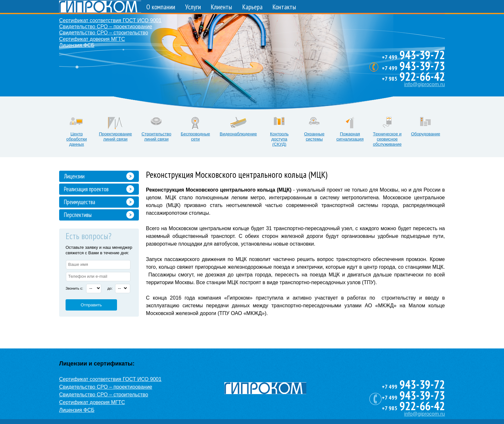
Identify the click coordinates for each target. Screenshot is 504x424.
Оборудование (425, 133)
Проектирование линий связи (115, 136)
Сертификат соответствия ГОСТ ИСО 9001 (110, 20)
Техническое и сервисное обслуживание (387, 139)
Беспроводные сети (195, 136)
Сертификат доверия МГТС (92, 39)
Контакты (284, 6)
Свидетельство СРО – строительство (103, 32)
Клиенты (221, 6)
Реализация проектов (86, 189)
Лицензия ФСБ (76, 45)
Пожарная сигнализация (350, 136)
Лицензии (74, 176)
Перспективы (78, 215)
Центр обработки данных (76, 139)
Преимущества (79, 202)
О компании (160, 6)
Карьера (252, 6)
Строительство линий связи (156, 136)
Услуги (193, 6)
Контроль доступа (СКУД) (279, 139)
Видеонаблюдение (238, 133)
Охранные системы (314, 136)
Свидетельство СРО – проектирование (105, 26)
